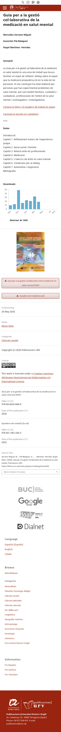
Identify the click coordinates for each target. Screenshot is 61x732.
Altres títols (8, 325)
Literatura (9, 638)
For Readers (10, 665)
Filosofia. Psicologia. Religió (17, 591)
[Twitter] (22, 2)
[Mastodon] (33, 2)
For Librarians (11, 674)
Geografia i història (14, 619)
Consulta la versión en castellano (20, 114)
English (9, 549)
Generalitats (10, 586)
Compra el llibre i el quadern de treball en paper (29, 106)
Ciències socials (10, 340)
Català (8, 553)
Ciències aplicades (13, 600)
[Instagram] (28, 2)
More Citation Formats (14, 471)
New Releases (11, 573)
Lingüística (10, 614)
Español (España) (14, 544)
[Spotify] (38, 2)
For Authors (10, 669)
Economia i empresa (14, 628)
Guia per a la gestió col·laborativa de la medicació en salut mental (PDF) (31, 283)
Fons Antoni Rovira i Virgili (17, 643)
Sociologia (9, 633)
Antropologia (11, 624)
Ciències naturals (13, 605)
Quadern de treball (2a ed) (31, 295)
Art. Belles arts (11, 610)
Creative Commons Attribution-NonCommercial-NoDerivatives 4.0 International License (27, 377)
